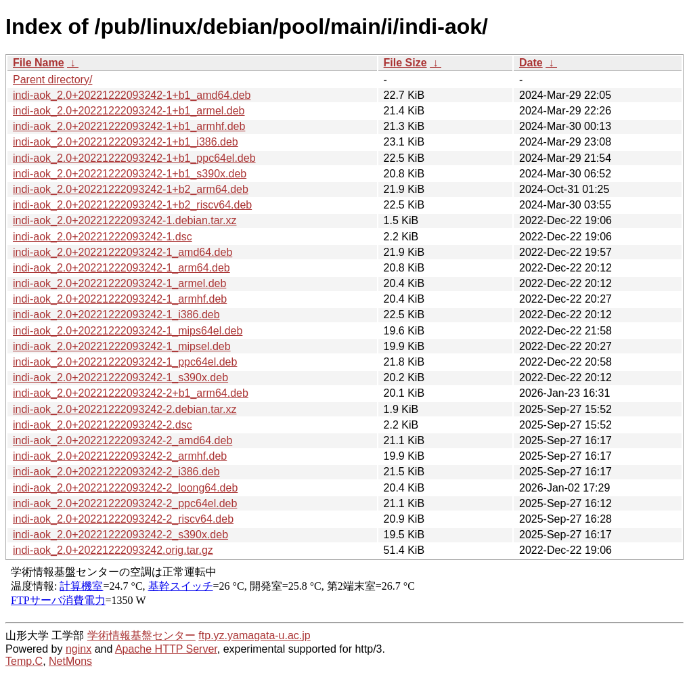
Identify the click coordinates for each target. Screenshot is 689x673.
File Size (405, 62)
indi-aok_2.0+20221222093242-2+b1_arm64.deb (130, 393)
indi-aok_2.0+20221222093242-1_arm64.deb (121, 268)
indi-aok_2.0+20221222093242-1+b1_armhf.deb (129, 126)
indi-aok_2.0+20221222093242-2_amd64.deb (122, 440)
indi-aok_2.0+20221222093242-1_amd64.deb (122, 252)
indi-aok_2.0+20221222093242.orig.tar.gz (113, 550)
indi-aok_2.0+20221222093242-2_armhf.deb (120, 456)
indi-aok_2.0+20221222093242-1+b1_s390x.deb (129, 173)
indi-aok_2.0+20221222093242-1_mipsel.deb (122, 346)
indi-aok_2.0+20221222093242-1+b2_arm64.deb (130, 189)
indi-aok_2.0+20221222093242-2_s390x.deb (120, 534)
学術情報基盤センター (141, 635)
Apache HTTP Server (166, 649)
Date (531, 62)
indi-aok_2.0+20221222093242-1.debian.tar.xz (125, 220)
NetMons (70, 661)
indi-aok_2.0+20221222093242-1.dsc (102, 236)
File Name (38, 62)
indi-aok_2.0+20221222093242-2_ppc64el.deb (125, 503)
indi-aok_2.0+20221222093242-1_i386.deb (116, 314)
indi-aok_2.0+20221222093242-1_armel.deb (119, 283)
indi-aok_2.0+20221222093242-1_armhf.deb (120, 299)
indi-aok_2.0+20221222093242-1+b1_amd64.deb (131, 95)
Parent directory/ (52, 79)
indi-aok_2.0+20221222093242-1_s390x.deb (120, 377)
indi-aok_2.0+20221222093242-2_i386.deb (116, 471)
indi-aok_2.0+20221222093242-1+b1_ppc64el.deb (134, 158)
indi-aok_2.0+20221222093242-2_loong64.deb (125, 488)
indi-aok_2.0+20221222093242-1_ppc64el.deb (125, 362)
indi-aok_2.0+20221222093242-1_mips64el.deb (127, 330)
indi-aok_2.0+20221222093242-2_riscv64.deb (123, 519)
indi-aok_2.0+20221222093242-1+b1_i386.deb (125, 142)
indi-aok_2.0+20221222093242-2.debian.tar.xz (125, 409)
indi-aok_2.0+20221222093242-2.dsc (102, 425)
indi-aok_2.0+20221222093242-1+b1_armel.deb (129, 110)
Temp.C (24, 661)
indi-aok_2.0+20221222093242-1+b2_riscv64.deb (132, 205)
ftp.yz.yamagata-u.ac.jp (254, 635)
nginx (78, 649)
